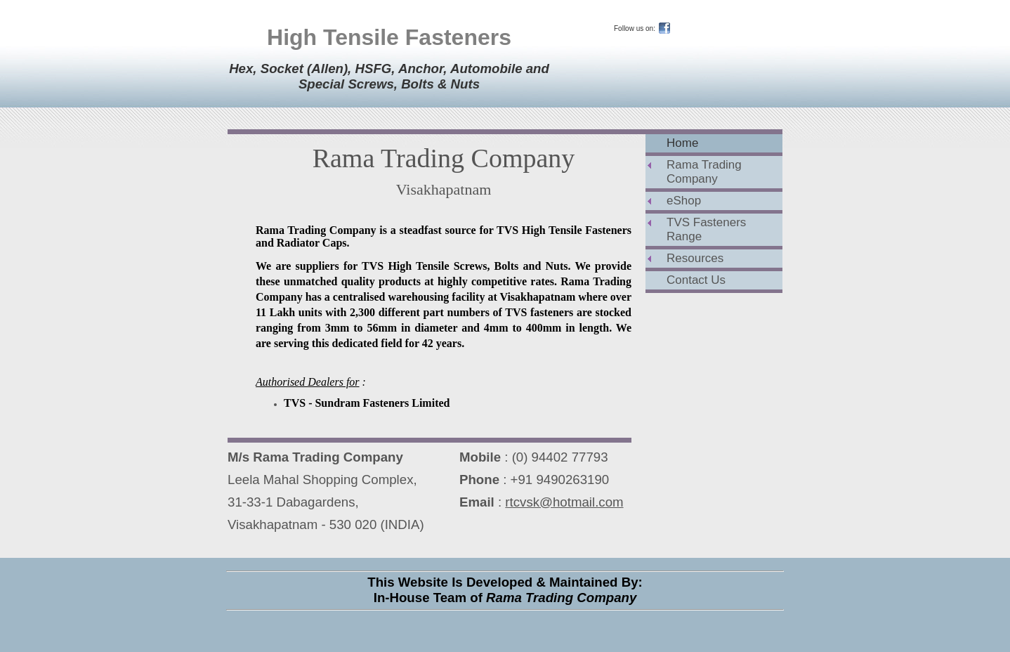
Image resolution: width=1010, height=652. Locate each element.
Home (682, 143)
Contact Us (696, 280)
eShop (684, 200)
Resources (695, 258)
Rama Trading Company (704, 171)
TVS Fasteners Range (706, 229)
